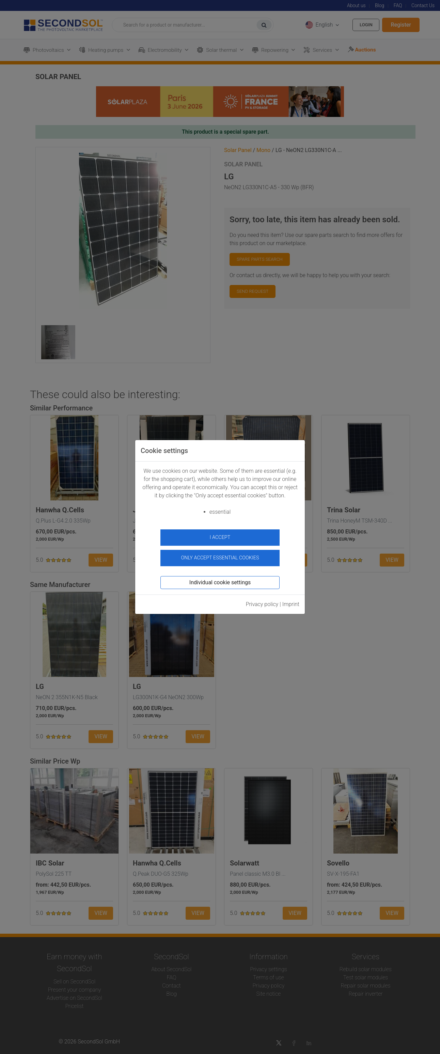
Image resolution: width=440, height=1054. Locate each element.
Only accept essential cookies (220, 555)
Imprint (290, 602)
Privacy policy (262, 602)
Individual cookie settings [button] (220, 580)
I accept (220, 537)
